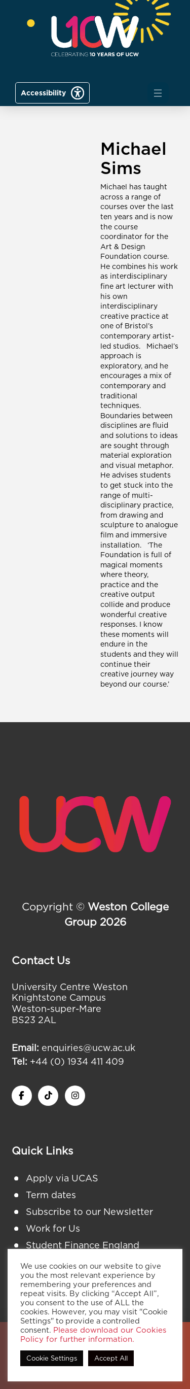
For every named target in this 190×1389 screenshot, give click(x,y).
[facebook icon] (22, 1096)
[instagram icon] (75, 1096)
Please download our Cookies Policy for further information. (93, 1335)
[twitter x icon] (48, 1096)
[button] (158, 93)
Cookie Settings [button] (51, 1358)
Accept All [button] (111, 1358)
